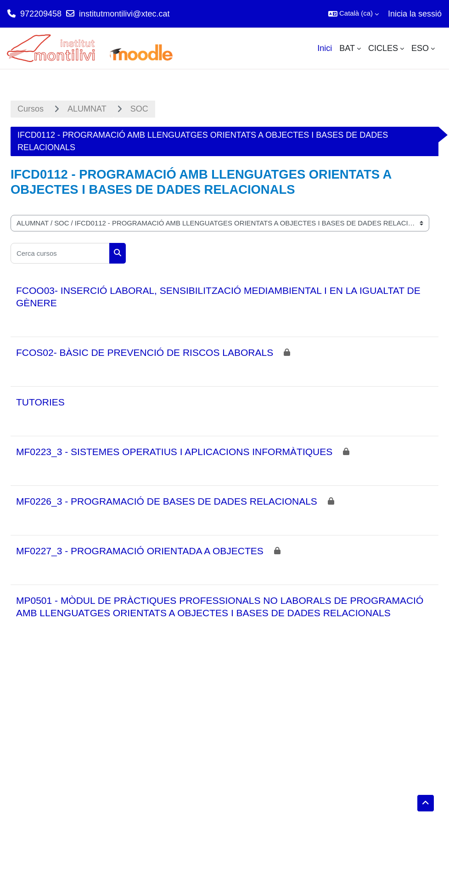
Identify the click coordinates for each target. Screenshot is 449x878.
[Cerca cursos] (60, 253)
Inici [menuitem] (324, 48)
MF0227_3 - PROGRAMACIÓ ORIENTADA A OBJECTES (140, 551)
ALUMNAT (87, 108)
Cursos (30, 108)
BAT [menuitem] (347, 48)
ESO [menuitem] (420, 48)
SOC (139, 108)
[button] (353, 14)
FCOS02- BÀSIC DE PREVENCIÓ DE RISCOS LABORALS (144, 352)
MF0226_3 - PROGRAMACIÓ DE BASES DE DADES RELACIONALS (166, 501)
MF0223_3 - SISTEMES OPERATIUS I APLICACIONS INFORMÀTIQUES (174, 451)
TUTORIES (40, 402)
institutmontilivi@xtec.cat (124, 13)
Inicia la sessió (415, 13)
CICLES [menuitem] (383, 48)
